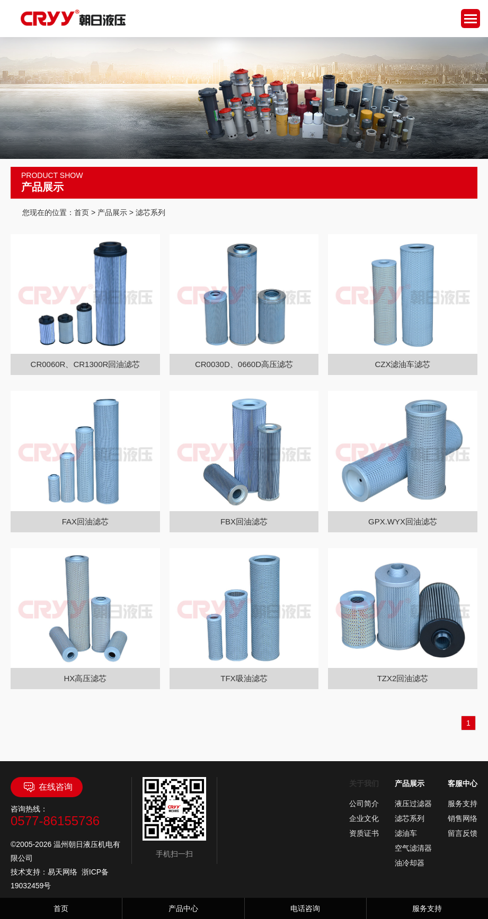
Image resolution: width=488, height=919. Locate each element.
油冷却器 (409, 863)
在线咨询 (47, 787)
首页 (81, 212)
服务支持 (462, 803)
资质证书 (364, 833)
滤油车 (406, 833)
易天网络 (62, 872)
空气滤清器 (413, 848)
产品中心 (183, 908)
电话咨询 (305, 908)
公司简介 (364, 803)
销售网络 (462, 818)
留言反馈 (462, 833)
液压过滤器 (413, 803)
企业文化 (364, 818)
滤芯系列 (409, 818)
